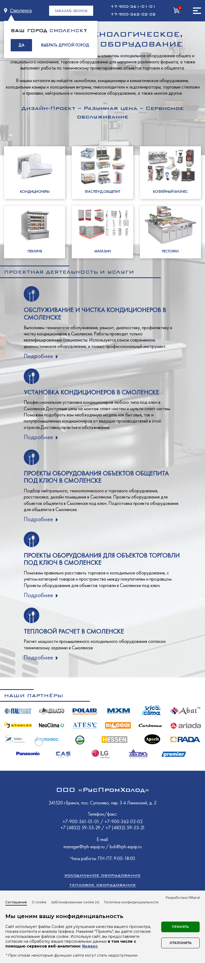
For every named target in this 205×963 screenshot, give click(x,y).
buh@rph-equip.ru (126, 846)
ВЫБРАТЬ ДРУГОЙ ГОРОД (65, 45)
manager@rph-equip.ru (84, 846)
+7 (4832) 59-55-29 (80, 827)
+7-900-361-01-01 (133, 7)
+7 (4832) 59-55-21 (125, 827)
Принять (180, 927)
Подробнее (38, 356)
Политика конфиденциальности (131, 902)
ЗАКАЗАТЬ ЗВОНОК (71, 10)
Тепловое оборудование (102, 885)
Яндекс (90, 946)
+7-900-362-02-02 (133, 14)
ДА (21, 45)
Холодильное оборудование (102, 875)
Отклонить (180, 943)
